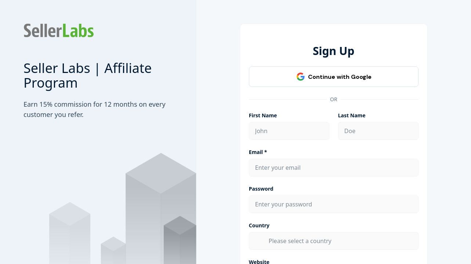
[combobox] (340, 240)
